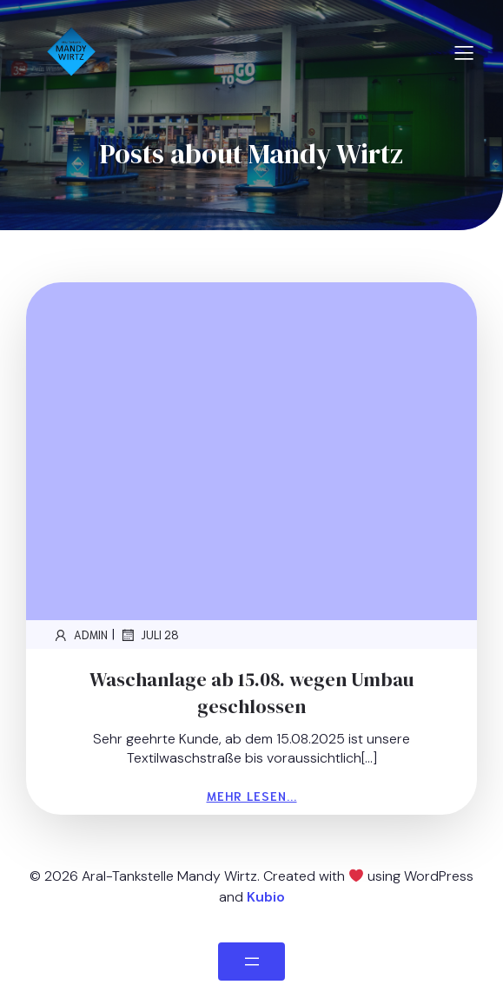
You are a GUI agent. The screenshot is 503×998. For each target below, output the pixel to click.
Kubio (266, 897)
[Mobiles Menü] (464, 52)
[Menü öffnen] (251, 961)
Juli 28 (149, 635)
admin (80, 635)
